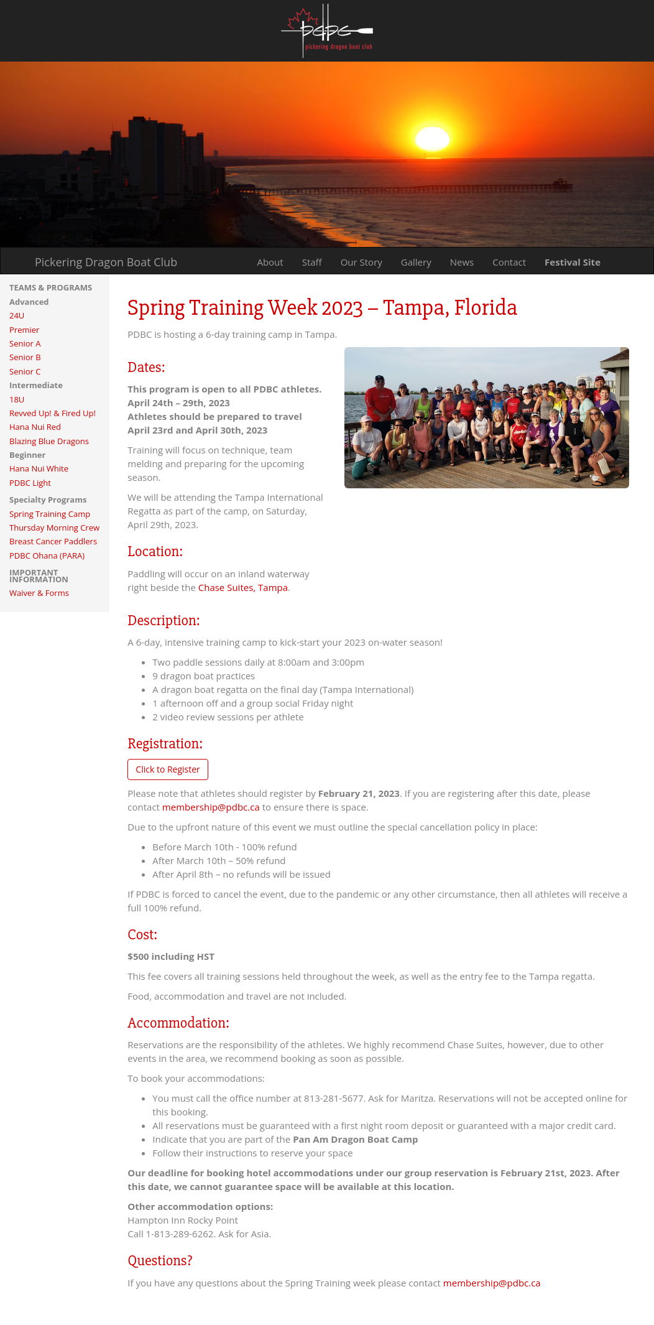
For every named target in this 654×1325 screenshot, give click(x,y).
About (270, 262)
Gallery (416, 262)
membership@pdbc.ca (211, 807)
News (462, 262)
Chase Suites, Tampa (243, 587)
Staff (312, 262)
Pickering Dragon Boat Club (106, 261)
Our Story (361, 262)
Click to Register (168, 769)
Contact (509, 262)
